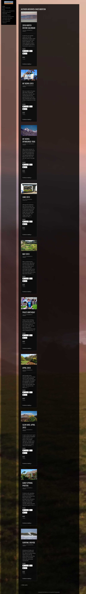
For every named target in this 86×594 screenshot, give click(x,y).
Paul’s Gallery (6, 21)
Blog (3, 9)
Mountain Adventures (8, 16)
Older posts (24, 585)
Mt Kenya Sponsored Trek (28, 140)
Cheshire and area (7, 18)
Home (3, 6)
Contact (4, 22)
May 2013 (25, 254)
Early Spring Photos (27, 484)
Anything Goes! (6, 19)
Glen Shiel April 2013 (28, 426)
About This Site (6, 7)
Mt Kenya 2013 (27, 83)
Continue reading (27, 64)
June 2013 (26, 197)
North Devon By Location (6, 13)
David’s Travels (6, 15)
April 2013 (26, 367)
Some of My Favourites (8, 11)
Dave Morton (40, 9)
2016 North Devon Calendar (28, 26)
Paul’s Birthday (28, 312)
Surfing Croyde (28, 542)
